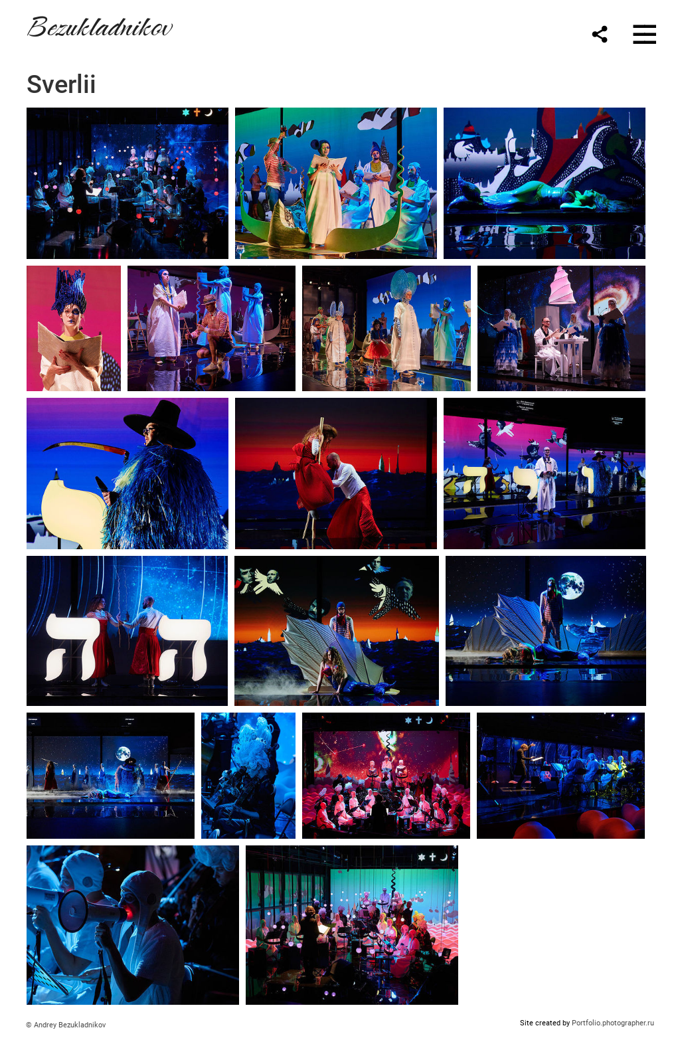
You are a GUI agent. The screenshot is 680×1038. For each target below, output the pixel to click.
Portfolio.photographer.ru (613, 1023)
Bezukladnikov (98, 24)
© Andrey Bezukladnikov (66, 1025)
